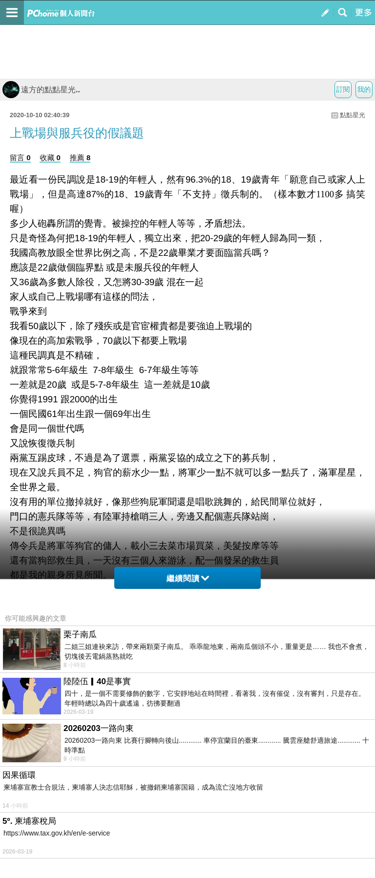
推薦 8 (80, 157)
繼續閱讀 (188, 578)
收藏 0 (50, 157)
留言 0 (20, 157)
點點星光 (352, 115)
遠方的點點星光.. (41, 89)
